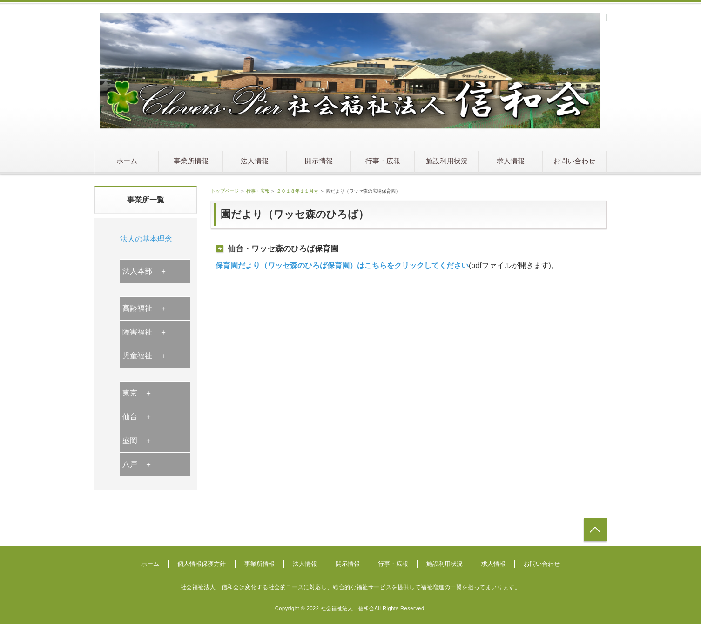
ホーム (126, 161)
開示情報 (319, 161)
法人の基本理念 (146, 239)
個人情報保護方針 (201, 563)
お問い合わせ (574, 161)
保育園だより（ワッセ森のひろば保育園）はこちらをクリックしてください (342, 265)
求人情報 (511, 161)
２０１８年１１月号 (297, 191)
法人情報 (255, 161)
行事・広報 (382, 161)
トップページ (225, 191)
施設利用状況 (447, 161)
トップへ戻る (595, 529)
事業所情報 (191, 161)
